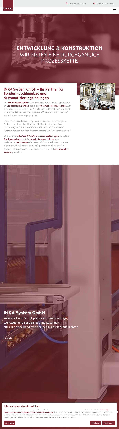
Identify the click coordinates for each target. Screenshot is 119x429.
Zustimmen (109, 423)
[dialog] (59, 415)
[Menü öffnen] (114, 10)
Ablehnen (95, 423)
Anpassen (9, 423)
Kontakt (8, 338)
